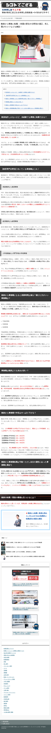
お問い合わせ (6, 723)
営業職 (5, 670)
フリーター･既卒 (8, 666)
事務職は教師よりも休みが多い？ (14, 102)
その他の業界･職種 (8, 712)
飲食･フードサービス (9, 677)
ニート (5, 668)
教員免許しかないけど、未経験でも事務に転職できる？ (20, 92)
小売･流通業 (7, 681)
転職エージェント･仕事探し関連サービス (14, 650)
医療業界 (6, 696)
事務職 (5, 672)
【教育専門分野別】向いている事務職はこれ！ (17, 95)
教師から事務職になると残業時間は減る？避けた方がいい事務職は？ (23, 98)
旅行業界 (6, 701)
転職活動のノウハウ (9, 648)
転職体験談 (6, 659)
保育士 (5, 705)
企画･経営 (6, 675)
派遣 (5, 661)
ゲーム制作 (6, 688)
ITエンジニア (7, 686)
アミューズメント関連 (9, 679)
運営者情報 (5, 721)
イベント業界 (7, 694)
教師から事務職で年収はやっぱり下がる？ (16, 105)
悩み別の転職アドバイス (10, 653)
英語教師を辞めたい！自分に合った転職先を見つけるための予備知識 (23, 547)
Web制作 (6, 683)
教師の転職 (6, 707)
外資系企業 (6, 699)
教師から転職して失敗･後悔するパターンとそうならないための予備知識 (24, 542)
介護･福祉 (6, 690)
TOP (7, 18)
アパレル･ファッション (9, 692)
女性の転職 (6, 657)
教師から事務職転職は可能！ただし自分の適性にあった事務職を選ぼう (24, 108)
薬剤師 (5, 703)
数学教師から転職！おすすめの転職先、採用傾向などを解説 (21, 551)
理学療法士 (6, 710)
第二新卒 (6, 664)
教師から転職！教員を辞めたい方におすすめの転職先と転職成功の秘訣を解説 (36, 516)
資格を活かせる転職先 (9, 655)
